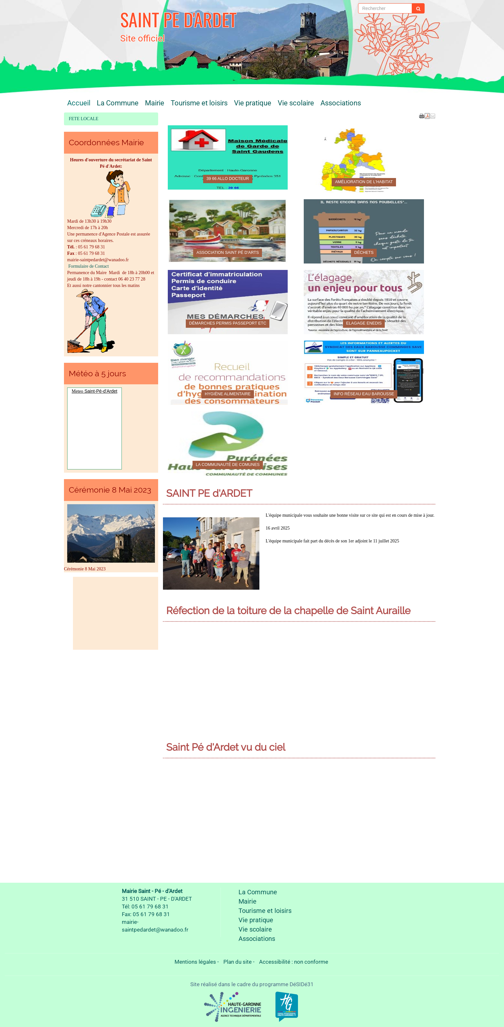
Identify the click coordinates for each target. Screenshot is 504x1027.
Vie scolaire (296, 103)
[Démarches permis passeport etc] (228, 302)
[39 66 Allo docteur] (228, 157)
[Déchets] (364, 231)
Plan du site (237, 962)
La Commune (118, 103)
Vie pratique (252, 103)
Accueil (78, 103)
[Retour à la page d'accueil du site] (95, 24)
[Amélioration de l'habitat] (364, 161)
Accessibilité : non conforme (293, 962)
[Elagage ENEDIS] (364, 302)
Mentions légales (195, 962)
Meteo (77, 391)
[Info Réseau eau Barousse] (364, 373)
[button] (432, 115)
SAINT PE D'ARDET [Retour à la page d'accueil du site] (178, 19)
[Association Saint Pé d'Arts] (228, 231)
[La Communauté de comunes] (228, 443)
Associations (340, 103)
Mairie (154, 103)
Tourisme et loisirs (199, 103)
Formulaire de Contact (88, 266)
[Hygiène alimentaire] (228, 373)
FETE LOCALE (83, 118)
